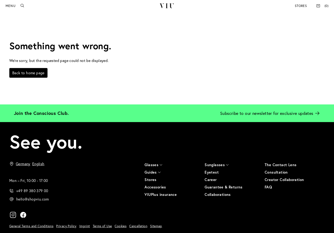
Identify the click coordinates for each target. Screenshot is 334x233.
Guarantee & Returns (224, 186)
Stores (301, 5)
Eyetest (212, 172)
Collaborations (218, 194)
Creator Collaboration (284, 179)
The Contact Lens (280, 164)
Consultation (276, 172)
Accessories (155, 186)
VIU (167, 5)
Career (211, 179)
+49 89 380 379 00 (32, 190)
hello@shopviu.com (32, 199)
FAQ (268, 186)
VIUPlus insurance (161, 194)
